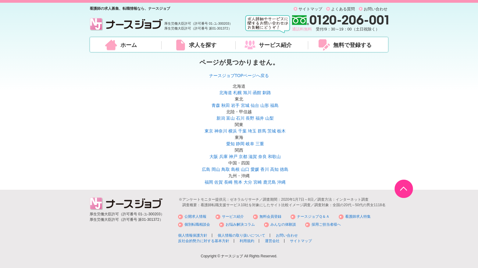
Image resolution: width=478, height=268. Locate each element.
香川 (264, 169)
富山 (230, 118)
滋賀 (252, 156)
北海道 (225, 92)
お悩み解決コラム (240, 224)
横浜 (232, 131)
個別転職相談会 (197, 224)
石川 (240, 118)
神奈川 (220, 131)
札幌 (237, 92)
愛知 (230, 143)
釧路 (266, 92)
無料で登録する (352, 45)
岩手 (235, 105)
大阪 (213, 156)
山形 (264, 105)
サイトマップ (310, 9)
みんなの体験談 (283, 224)
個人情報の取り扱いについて (241, 235)
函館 (257, 92)
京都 (243, 156)
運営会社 (272, 241)
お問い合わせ (375, 9)
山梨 (269, 118)
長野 (250, 118)
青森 (216, 105)
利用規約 (247, 241)
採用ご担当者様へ (326, 224)
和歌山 (274, 156)
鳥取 (225, 169)
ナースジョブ (232, 256)
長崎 (228, 182)
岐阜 (250, 143)
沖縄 (281, 182)
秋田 (225, 105)
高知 (274, 169)
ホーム (128, 45)
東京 (209, 131)
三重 (259, 143)
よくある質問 (343, 9)
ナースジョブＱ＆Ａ (313, 216)
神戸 (233, 156)
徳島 (284, 169)
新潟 (220, 118)
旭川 (247, 92)
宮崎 (257, 182)
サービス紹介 (275, 45)
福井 (259, 118)
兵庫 (223, 156)
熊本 (238, 182)
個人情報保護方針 (192, 235)
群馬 (262, 131)
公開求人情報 (195, 216)
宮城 (245, 105)
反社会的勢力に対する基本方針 (203, 241)
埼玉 (252, 131)
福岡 (209, 182)
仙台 (255, 105)
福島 (274, 105)
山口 (245, 169)
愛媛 (255, 169)
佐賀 (218, 182)
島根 (235, 169)
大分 (248, 182)
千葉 (242, 131)
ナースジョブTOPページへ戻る (239, 75)
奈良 (262, 156)
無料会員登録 (270, 216)
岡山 (216, 169)
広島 (206, 169)
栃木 (281, 131)
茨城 (271, 131)
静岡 (240, 143)
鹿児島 (269, 182)
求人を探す (202, 45)
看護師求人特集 (358, 216)
